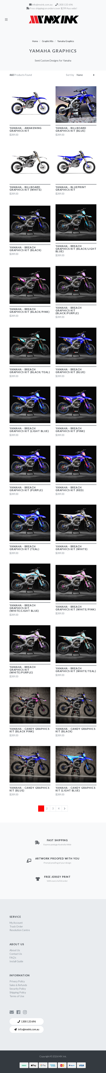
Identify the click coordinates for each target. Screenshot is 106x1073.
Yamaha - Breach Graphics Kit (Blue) (70, 371)
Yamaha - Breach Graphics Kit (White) (72, 548)
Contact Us (16, 953)
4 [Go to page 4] (58, 808)
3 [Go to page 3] (53, 808)
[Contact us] (12, 1012)
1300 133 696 (27, 1021)
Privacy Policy (17, 981)
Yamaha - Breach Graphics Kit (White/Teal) (76, 670)
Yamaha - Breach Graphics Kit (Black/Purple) (69, 310)
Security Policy (18, 988)
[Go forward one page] (65, 808)
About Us (15, 950)
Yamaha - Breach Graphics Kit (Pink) (70, 430)
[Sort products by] (85, 75)
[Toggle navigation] (6, 19)
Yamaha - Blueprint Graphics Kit (71, 188)
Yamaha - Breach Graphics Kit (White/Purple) (23, 670)
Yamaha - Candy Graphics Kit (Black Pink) (29, 730)
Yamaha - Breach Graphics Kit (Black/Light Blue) (76, 249)
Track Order (16, 926)
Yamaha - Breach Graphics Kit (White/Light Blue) (24, 608)
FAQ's (13, 957)
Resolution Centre (20, 930)
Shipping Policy (18, 992)
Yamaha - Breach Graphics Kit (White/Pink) (76, 608)
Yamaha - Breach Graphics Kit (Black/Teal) (30, 371)
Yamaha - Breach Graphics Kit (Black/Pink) (30, 310)
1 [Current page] (41, 808)
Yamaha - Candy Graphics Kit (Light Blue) (75, 789)
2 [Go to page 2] (47, 808)
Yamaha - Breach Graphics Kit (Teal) (24, 548)
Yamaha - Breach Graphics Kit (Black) (26, 249)
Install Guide (16, 961)
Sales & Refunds (18, 985)
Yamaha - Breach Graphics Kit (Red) (70, 489)
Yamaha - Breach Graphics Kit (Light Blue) (29, 430)
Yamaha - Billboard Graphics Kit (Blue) (71, 129)
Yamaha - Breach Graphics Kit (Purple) (26, 489)
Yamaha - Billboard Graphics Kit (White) (26, 188)
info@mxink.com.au (26, 1029)
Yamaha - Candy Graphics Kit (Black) (75, 730)
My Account (16, 922)
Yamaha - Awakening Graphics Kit (26, 129)
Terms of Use (17, 996)
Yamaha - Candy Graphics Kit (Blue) (29, 789)
